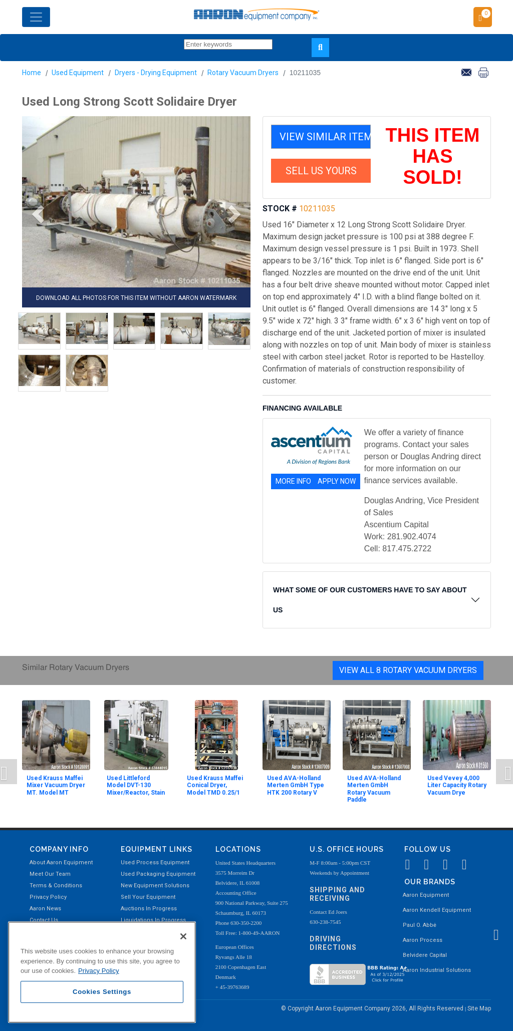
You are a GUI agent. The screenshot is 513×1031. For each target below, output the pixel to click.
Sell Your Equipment (148, 897)
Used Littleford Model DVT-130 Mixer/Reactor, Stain (136, 785)
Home (31, 73)
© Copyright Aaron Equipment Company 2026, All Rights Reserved (373, 1008)
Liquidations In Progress (153, 920)
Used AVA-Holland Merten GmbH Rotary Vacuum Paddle (374, 789)
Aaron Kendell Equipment (437, 910)
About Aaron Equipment (61, 862)
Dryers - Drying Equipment (156, 73)
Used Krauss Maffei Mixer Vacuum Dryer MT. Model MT (56, 785)
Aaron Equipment (426, 895)
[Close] (183, 936)
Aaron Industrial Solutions (437, 970)
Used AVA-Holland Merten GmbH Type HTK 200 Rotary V (295, 785)
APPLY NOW (337, 481)
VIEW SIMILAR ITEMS (325, 137)
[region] (102, 972)
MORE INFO (293, 481)
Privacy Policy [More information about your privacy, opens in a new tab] (98, 970)
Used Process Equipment (155, 862)
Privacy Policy (48, 897)
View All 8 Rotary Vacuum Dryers (408, 670)
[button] (34, 214)
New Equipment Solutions (155, 885)
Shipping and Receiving (337, 894)
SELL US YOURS (321, 171)
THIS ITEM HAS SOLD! (433, 156)
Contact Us (44, 920)
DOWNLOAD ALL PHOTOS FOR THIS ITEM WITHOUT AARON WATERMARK (136, 297)
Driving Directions (333, 943)
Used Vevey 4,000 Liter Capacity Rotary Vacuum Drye (456, 785)
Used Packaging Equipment (158, 874)
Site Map (479, 1008)
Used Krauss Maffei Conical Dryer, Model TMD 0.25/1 (215, 785)
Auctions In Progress (149, 908)
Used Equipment (78, 73)
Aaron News (45, 908)
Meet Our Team (50, 874)
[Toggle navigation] (36, 17)
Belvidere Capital (425, 955)
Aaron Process (422, 940)
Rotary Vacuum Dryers (243, 73)
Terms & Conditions (56, 885)
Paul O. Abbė (419, 925)
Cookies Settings (102, 991)
